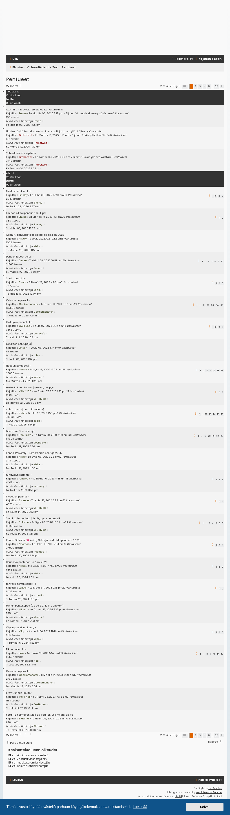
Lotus (22, 347)
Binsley (23, 195)
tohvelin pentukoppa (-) (21, 584)
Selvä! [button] (204, 807)
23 (222, 436)
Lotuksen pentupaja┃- (20, 344)
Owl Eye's (25, 326)
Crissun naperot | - (18, 300)
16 (222, 414)
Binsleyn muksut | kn (18, 191)
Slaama (24, 718)
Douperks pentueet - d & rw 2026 (27, 562)
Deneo (23, 260)
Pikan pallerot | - (16, 649)
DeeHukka (25, 435)
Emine (23, 113)
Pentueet (17, 79)
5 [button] (209, 86)
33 (212, 305)
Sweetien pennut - (17, 496)
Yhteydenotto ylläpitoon (21, 153)
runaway (24, 478)
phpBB (178, 796)
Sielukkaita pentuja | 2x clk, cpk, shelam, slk (33, 518)
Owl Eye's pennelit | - (19, 322)
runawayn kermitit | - (19, 475)
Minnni (23, 609)
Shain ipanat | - (16, 278)
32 (208, 305)
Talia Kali (25, 697)
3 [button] (200, 86)
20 (209, 436)
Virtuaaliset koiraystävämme (93, 113)
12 (214, 370)
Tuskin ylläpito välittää (96, 135)
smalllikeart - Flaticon (209, 792)
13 (218, 370)
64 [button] (216, 86)
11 (210, 370)
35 (222, 305)
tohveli (23, 587)
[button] (185, 87)
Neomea (24, 544)
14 (222, 370)
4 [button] (204, 86)
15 (218, 414)
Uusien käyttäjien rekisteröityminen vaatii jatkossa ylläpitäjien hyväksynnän (54, 131)
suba (22, 413)
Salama (24, 522)
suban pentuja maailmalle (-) (25, 409)
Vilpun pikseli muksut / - (21, 627)
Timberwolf (26, 135)
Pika (21, 653)
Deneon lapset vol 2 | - (20, 256)
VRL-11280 (25, 391)
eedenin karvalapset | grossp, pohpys (30, 387)
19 (205, 436)
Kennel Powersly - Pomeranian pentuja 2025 (34, 453)
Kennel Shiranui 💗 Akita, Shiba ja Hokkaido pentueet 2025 (43, 540)
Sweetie (24, 500)
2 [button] (195, 86)
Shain (22, 282)
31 (204, 305)
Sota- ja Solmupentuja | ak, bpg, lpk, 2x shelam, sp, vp (39, 714)
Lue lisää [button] (140, 807)
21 (214, 436)
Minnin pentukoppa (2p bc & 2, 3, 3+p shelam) (35, 605)
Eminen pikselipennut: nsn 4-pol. (26, 213)
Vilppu (23, 631)
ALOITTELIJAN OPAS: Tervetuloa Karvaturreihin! (34, 109)
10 (222, 261)
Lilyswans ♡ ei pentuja (20, 431)
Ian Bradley (215, 788)
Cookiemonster (28, 304)
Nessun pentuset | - (18, 365)
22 (218, 436)
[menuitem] (13, 59)
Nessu (23, 369)
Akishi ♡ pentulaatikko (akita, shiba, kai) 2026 (35, 235)
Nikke (22, 238)
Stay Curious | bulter (18, 693)
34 (217, 305)
